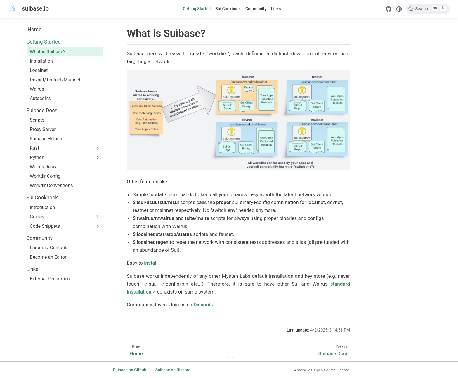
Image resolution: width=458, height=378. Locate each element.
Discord (201, 305)
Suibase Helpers (47, 138)
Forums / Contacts (49, 248)
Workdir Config (45, 176)
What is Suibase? (47, 51)
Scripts (37, 120)
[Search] (428, 9)
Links (276, 8)
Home (34, 29)
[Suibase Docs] (291, 349)
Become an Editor (48, 257)
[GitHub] (388, 9)
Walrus (37, 89)
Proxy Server (43, 129)
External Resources (50, 279)
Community (255, 8)
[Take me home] (28, 9)
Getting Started (197, 8)
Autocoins (40, 98)
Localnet (39, 70)
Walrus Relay (43, 167)
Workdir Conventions (51, 185)
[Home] (177, 349)
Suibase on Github (129, 369)
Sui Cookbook (228, 8)
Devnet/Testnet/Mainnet (55, 79)
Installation (41, 61)
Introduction (42, 207)
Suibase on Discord (173, 369)
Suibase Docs (42, 110)
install (150, 263)
